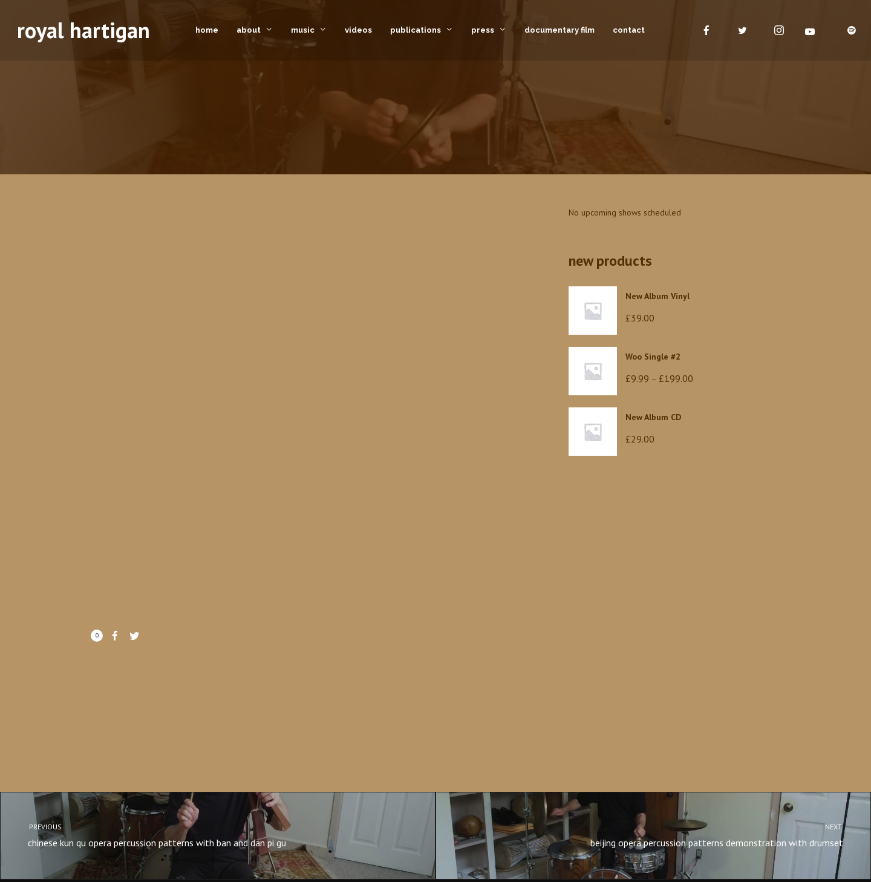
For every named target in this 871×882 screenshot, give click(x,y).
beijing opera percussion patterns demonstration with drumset (664, 834)
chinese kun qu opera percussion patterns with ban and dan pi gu (207, 834)
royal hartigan (83, 30)
